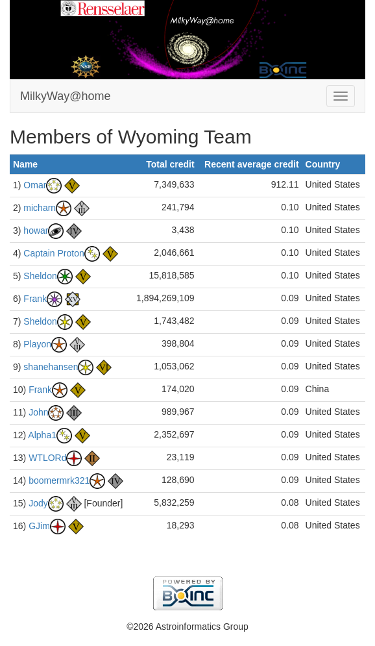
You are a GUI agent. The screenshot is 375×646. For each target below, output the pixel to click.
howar (35, 230)
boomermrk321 (59, 480)
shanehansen (50, 366)
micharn (39, 207)
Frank (35, 298)
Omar (34, 184)
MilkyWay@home (65, 96)
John (38, 411)
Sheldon (39, 275)
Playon (37, 343)
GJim (39, 525)
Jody (38, 502)
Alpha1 (42, 434)
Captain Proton (53, 252)
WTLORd (47, 457)
